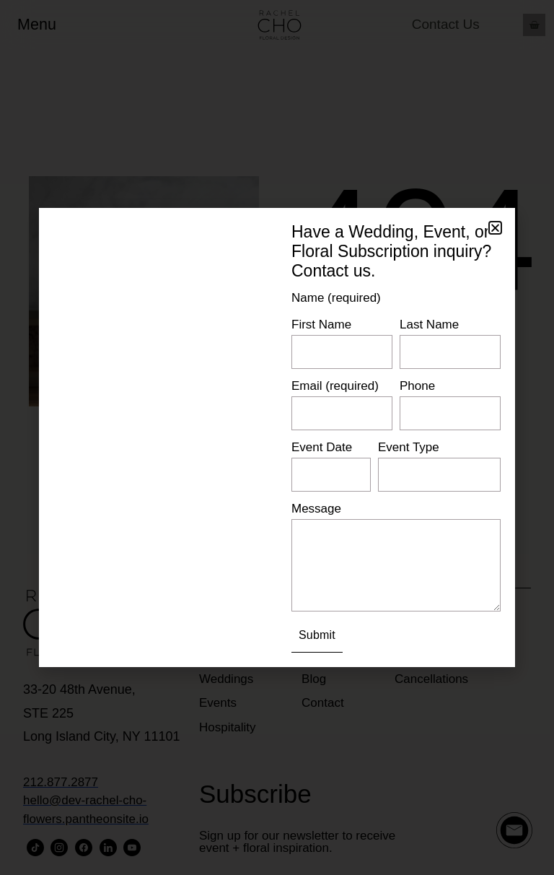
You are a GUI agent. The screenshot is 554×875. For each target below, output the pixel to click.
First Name (321, 324)
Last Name (429, 324)
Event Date (321, 447)
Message (316, 508)
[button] (495, 227)
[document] (277, 437)
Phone (417, 386)
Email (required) (335, 386)
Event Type (408, 447)
